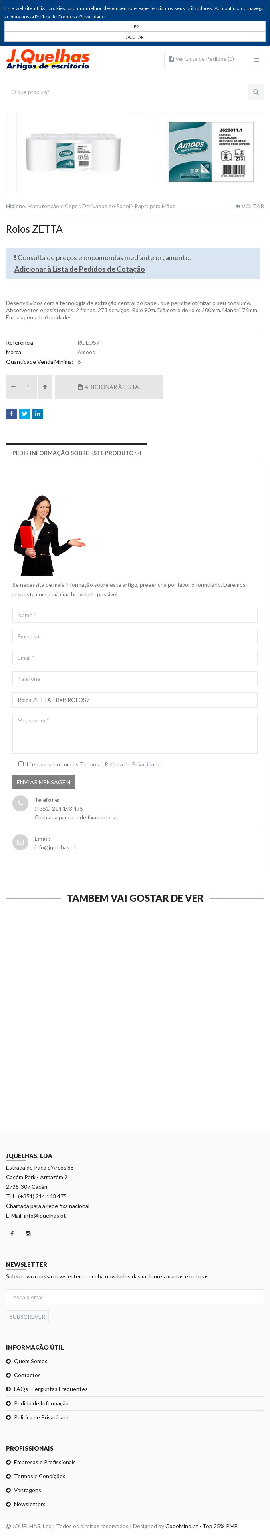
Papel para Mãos (155, 206)
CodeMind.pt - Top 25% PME (201, 1526)
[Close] (135, 36)
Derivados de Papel (106, 206)
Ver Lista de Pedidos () (201, 58)
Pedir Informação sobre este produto (76, 452)
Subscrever (27, 1316)
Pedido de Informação (41, 1403)
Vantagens (27, 1490)
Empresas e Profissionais (45, 1462)
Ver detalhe (134, 1075)
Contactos (27, 1375)
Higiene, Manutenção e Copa (42, 206)
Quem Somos (31, 1361)
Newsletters (30, 1504)
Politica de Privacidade (42, 1417)
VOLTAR (249, 206)
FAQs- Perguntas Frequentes (51, 1388)
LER (135, 26)
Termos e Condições (40, 1476)
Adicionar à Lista (108, 386)
